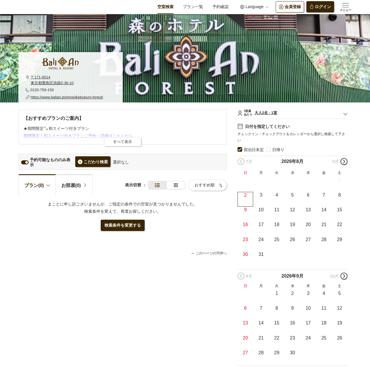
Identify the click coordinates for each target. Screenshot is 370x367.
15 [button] (339, 209)
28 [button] (324, 239)
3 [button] (261, 194)
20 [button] (308, 224)
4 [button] (276, 194)
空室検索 (165, 6)
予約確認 (220, 6)
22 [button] (339, 224)
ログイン (320, 6)
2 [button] (245, 195)
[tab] (74, 185)
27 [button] (308, 239)
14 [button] (324, 209)
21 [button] (324, 224)
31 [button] (261, 254)
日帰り (278, 149)
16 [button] (245, 224)
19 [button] (292, 224)
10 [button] (261, 209)
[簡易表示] (176, 185)
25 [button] (276, 239)
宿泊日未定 (254, 149)
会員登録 (290, 6)
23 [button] (245, 239)
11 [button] (276, 209)
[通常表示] (157, 185)
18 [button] (276, 224)
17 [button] (261, 224)
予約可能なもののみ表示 (50, 162)
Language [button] (254, 6)
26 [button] (292, 239)
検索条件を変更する (122, 225)
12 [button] (292, 209)
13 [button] (308, 209)
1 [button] (339, 180)
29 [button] (339, 239)
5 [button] (292, 194)
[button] (70, 80)
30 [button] (245, 254)
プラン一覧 (193, 6)
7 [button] (324, 194)
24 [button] (261, 239)
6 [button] (308, 194)
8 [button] (339, 194)
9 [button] (245, 209)
